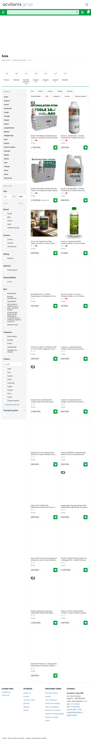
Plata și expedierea (52, 707)
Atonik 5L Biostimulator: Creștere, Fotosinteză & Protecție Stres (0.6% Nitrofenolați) (73, 190)
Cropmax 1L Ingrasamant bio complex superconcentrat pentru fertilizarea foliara (72, 348)
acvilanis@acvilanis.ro (74, 712)
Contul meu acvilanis (52, 703)
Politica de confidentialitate (54, 714)
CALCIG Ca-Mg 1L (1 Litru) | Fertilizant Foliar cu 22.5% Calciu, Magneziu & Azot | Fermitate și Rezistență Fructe (73, 295)
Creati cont (5, 695)
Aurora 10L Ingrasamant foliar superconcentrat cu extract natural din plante (44, 242)
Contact (26, 696)
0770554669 (75, 707)
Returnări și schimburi (53, 710)
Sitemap (26, 707)
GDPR (47, 721)
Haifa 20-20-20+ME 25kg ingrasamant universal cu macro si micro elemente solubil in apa (43, 506)
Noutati (25, 710)
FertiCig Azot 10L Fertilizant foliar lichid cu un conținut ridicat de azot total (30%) (43, 454)
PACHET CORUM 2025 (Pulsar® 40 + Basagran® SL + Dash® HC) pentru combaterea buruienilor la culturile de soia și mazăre (74, 559)
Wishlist (48, 696)
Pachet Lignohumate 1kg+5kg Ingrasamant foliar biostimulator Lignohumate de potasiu (42, 612)
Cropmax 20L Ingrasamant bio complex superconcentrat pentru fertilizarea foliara (42, 401)
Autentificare (6, 692)
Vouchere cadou (29, 700)
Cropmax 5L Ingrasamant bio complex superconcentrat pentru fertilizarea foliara (72, 401)
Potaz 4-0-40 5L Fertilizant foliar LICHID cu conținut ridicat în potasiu (73, 612)
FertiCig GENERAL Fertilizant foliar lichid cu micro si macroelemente (73, 453)
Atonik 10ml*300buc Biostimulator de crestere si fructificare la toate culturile (44, 137)
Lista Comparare (51, 700)
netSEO (44, 738)
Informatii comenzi (51, 693)
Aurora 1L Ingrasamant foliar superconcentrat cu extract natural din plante (74, 242)
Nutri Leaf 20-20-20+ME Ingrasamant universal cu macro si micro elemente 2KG (44, 559)
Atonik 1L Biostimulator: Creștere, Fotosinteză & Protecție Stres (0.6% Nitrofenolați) (73, 137)
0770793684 (75, 704)
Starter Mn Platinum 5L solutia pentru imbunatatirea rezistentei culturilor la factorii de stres (44, 665)
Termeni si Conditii (51, 717)
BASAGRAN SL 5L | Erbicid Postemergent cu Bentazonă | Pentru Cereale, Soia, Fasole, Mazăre (44, 295)
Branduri (26, 703)
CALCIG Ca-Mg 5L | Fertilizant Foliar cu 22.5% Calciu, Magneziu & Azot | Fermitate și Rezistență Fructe (44, 348)
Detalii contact (72, 715)
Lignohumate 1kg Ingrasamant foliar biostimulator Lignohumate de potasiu (74, 506)
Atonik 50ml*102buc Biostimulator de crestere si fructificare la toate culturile (44, 189)
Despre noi (27, 693)
